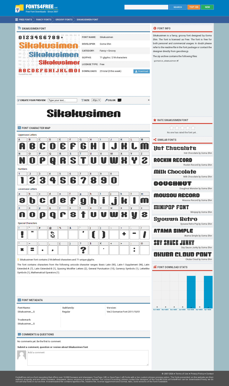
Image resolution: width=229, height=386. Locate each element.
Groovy (112, 50)
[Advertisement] (83, 87)
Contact (209, 374)
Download (141, 71)
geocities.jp (182, 51)
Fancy (103, 50)
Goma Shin (105, 44)
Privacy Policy (197, 374)
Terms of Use (182, 374)
